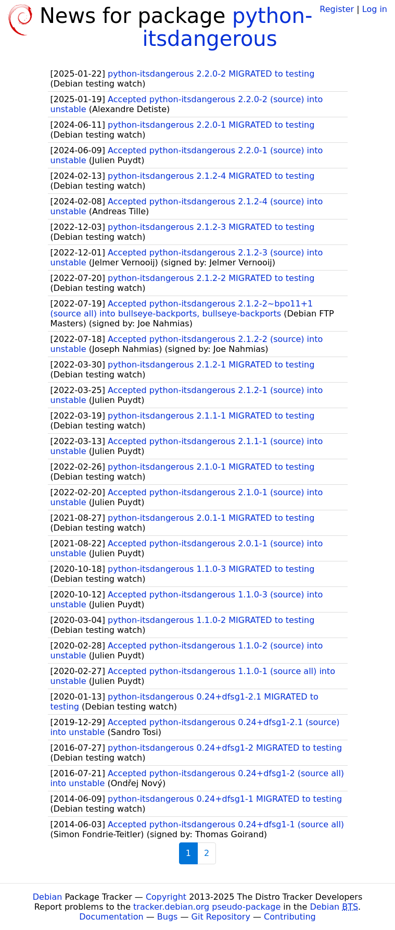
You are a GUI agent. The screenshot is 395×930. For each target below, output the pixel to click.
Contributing (290, 917)
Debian (47, 897)
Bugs (167, 917)
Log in (374, 9)
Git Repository (221, 917)
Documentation (111, 917)
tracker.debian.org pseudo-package (207, 907)
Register (337, 9)
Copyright (166, 897)
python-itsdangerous (227, 27)
